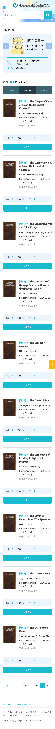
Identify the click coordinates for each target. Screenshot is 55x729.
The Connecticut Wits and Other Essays (35, 225)
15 (42, 685)
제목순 (11, 90)
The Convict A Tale (39, 400)
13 (31, 685)
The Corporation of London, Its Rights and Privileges (34, 458)
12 (26, 685)
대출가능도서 (44, 90)
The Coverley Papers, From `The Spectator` (35, 517)
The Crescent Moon (40, 573)
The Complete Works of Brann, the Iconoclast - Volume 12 (35, 166)
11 (20, 685)
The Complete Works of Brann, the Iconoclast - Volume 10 (35, 104)
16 (48, 685)
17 (27, 691)
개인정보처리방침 (9, 704)
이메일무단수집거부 (24, 704)
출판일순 (27, 90)
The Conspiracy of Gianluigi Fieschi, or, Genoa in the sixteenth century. (34, 285)
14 (37, 685)
